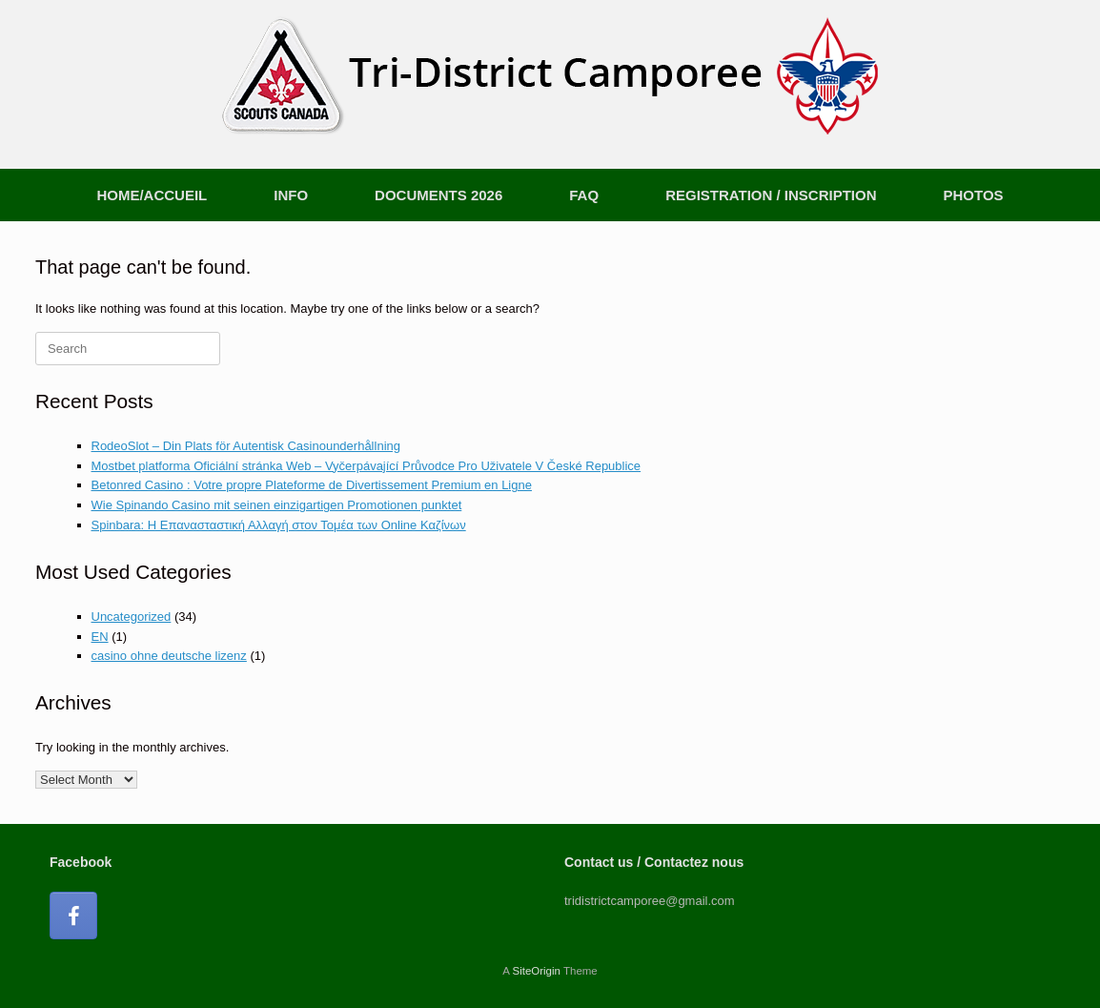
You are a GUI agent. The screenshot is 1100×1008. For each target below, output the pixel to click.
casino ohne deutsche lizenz (169, 655)
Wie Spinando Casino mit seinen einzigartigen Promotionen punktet (277, 505)
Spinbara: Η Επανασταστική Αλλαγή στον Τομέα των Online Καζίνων (279, 525)
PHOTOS (974, 195)
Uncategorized (132, 616)
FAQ (584, 195)
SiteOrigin (536, 971)
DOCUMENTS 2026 (438, 195)
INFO (291, 195)
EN (100, 636)
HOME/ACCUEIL (151, 195)
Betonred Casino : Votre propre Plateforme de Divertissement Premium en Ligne (312, 485)
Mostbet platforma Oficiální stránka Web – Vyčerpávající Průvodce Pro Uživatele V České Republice (367, 466)
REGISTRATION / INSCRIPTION (770, 195)
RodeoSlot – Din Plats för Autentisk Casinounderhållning (246, 446)
